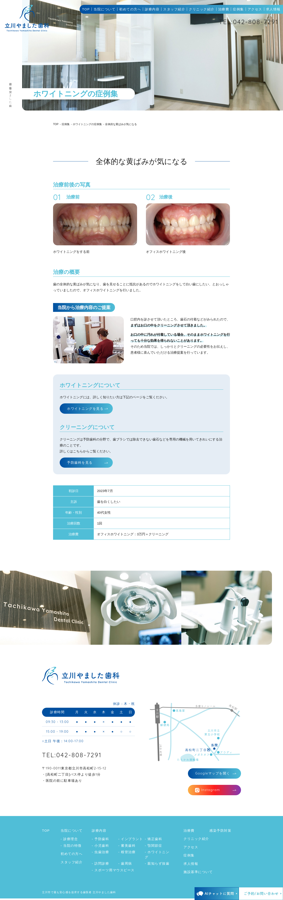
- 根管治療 (127, 853)
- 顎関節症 (153, 847)
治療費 (223, 9)
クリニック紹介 (201, 9)
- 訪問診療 (100, 865)
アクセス (255, 9)
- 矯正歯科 (153, 840)
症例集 (238, 9)
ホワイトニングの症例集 (87, 124)
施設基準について (198, 873)
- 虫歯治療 (100, 853)
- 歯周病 (125, 865)
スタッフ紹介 (174, 9)
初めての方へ (130, 9)
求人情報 (273, 9)
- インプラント (130, 840)
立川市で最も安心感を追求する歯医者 (67, 893)
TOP (86, 9)
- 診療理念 (69, 840)
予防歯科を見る (80, 463)
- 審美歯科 (127, 847)
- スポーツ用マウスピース (113, 871)
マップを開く (212, 774)
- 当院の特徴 (71, 847)
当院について (104, 9)
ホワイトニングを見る (85, 408)
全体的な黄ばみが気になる (121, 124)
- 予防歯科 (100, 840)
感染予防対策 (220, 832)
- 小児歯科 (100, 847)
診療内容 (152, 9)
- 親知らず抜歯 (157, 865)
